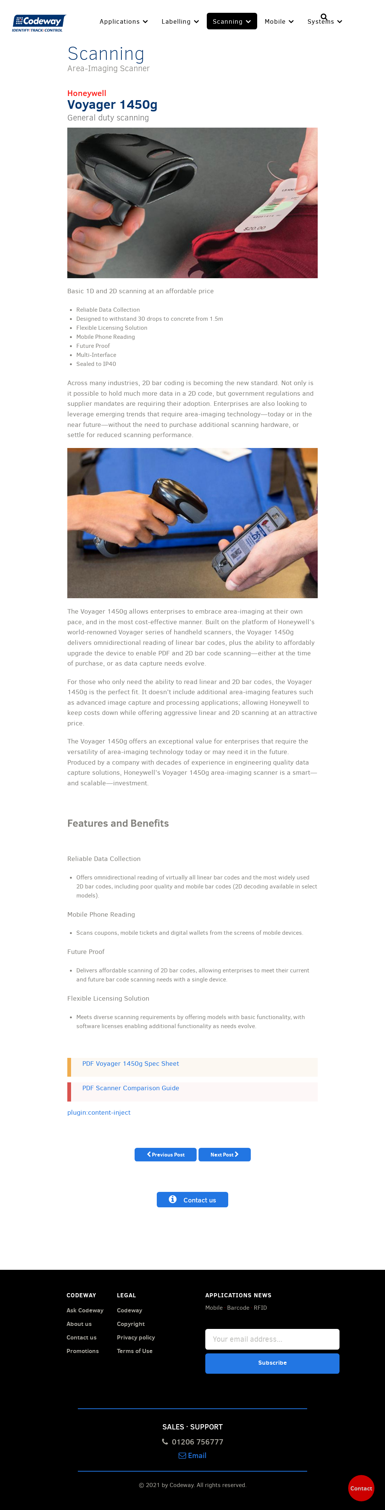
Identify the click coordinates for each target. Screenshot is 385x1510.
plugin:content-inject (98, 1112)
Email (192, 1454)
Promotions (83, 1350)
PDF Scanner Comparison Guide (130, 1088)
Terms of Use (135, 1350)
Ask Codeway (85, 1310)
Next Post (225, 1154)
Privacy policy (136, 1337)
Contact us (192, 1199)
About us (79, 1323)
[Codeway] (40, 22)
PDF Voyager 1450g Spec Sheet (130, 1063)
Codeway (129, 1310)
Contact (361, 1488)
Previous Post (166, 1154)
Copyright (131, 1323)
